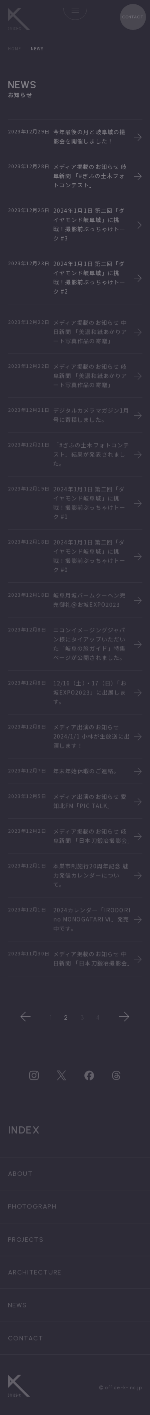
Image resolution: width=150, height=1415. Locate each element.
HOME (14, 48)
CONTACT (133, 17)
